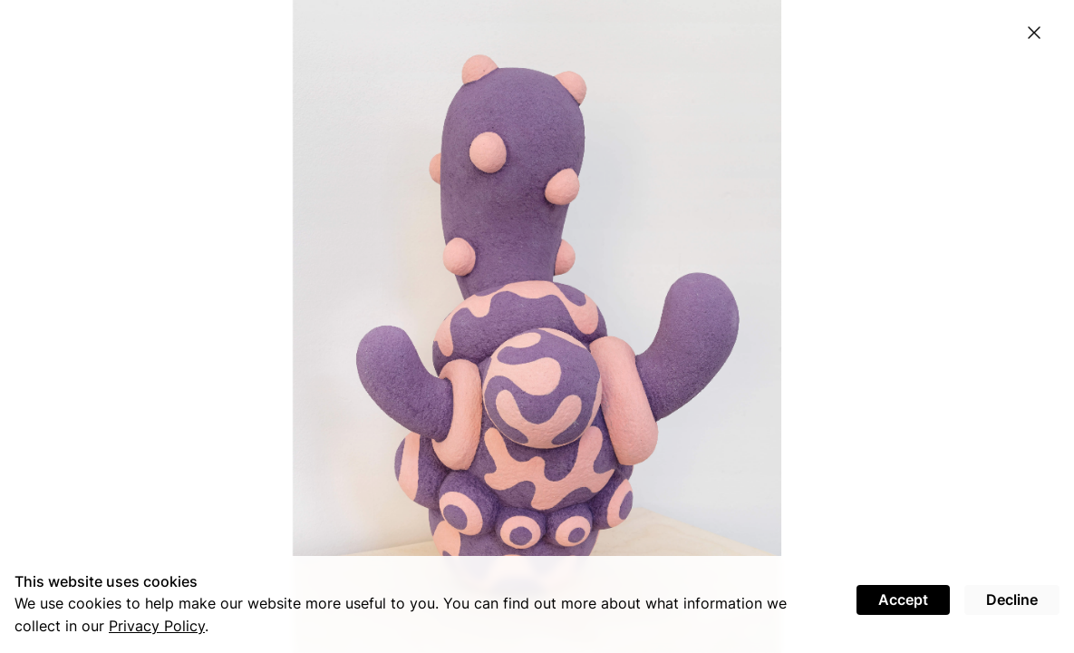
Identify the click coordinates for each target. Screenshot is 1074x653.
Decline (1012, 599)
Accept (903, 599)
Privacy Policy (157, 626)
